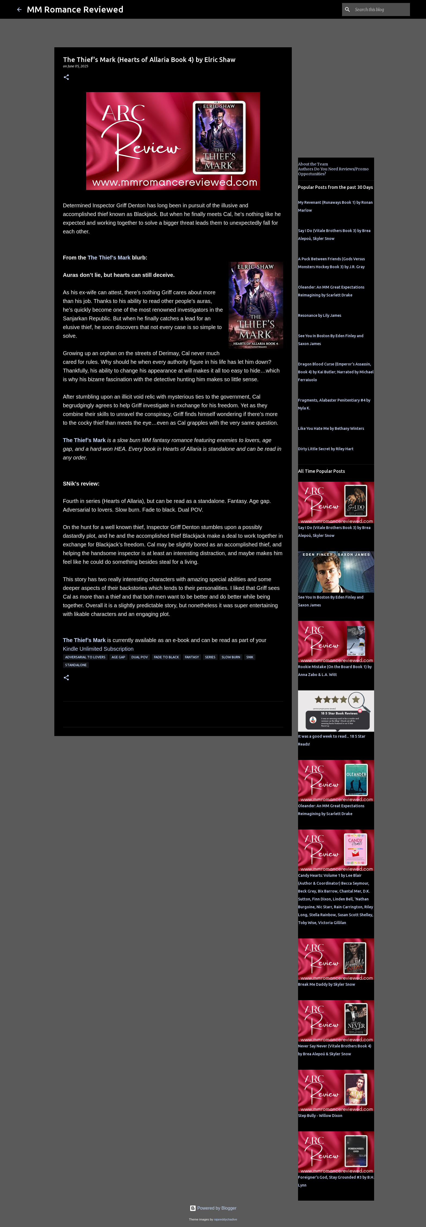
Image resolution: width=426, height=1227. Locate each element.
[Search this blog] (381, 9)
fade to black (166, 657)
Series (210, 657)
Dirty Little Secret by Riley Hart (325, 449)
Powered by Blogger (213, 1208)
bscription (122, 649)
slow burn (231, 657)
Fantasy (192, 657)
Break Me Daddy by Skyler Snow (326, 984)
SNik (249, 657)
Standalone (76, 665)
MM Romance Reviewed (75, 9)
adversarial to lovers (85, 657)
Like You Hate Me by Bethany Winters (331, 428)
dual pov (139, 657)
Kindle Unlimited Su (87, 649)
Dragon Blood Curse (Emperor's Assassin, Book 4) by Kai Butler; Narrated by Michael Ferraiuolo (336, 372)
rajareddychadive (225, 1219)
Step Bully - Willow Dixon (320, 1115)
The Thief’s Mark (109, 258)
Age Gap (118, 657)
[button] (66, 77)
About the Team (313, 164)
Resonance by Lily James (319, 315)
